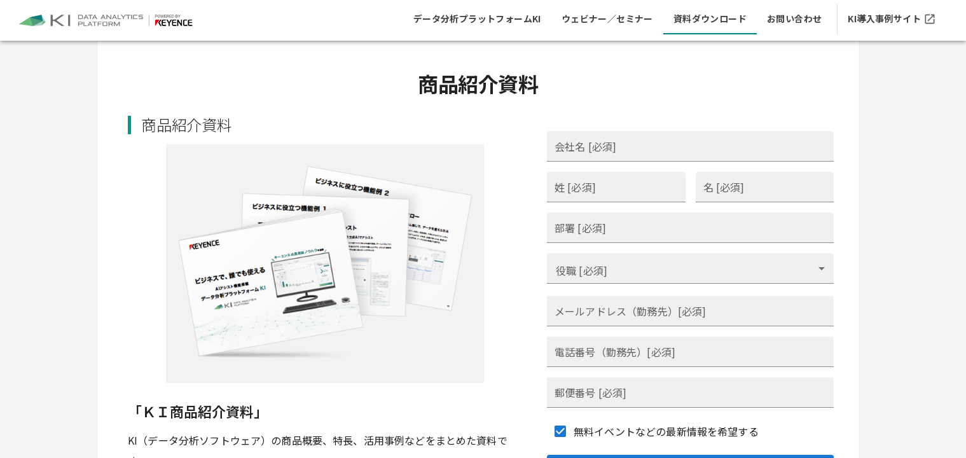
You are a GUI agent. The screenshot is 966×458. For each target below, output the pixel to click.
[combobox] (690, 268)
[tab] (477, 19)
